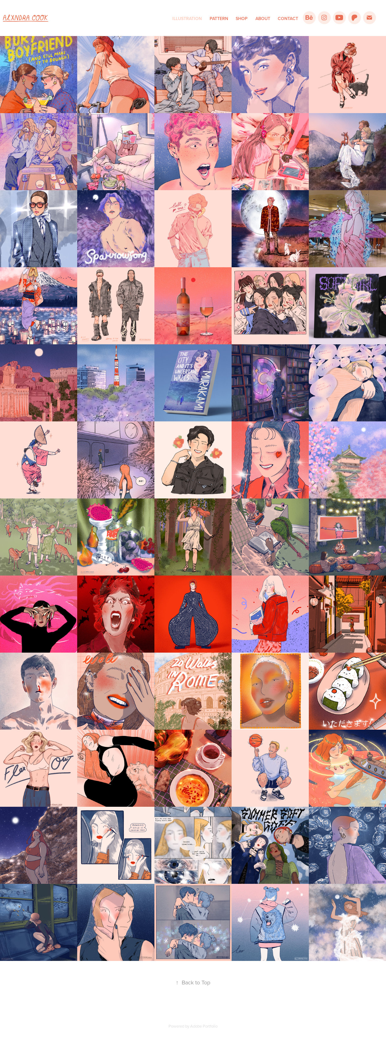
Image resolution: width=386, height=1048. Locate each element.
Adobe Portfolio (203, 1026)
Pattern (219, 18)
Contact (288, 18)
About (262, 18)
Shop (242, 18)
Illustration (187, 18)
